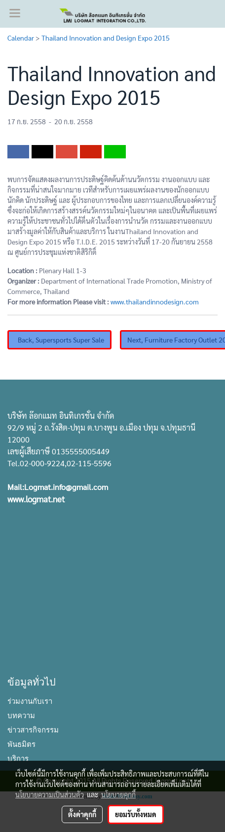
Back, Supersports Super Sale (59, 339)
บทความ (21, 715)
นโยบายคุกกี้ (118, 794)
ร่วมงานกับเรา (29, 700)
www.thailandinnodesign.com (155, 301)
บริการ (18, 758)
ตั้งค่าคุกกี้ (82, 814)
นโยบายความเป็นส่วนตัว (49, 794)
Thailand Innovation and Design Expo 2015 (105, 37)
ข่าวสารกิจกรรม (33, 729)
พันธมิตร (21, 743)
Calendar (20, 37)
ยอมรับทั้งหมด (135, 814)
